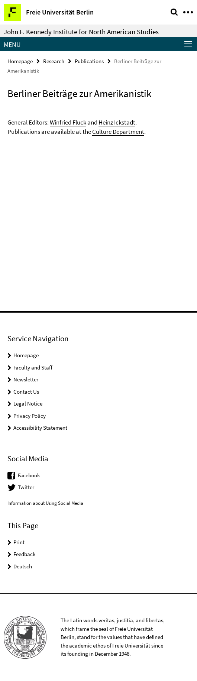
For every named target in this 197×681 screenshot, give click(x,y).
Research (53, 61)
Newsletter (25, 379)
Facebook (29, 475)
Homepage (20, 61)
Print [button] (19, 542)
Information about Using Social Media (45, 503)
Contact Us (26, 391)
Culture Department (118, 132)
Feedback (24, 554)
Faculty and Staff (32, 367)
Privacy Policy (29, 415)
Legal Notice (27, 403)
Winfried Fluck (68, 122)
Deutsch (22, 566)
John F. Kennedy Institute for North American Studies (81, 31)
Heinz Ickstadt (116, 122)
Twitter (26, 487)
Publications (89, 61)
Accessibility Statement (40, 427)
